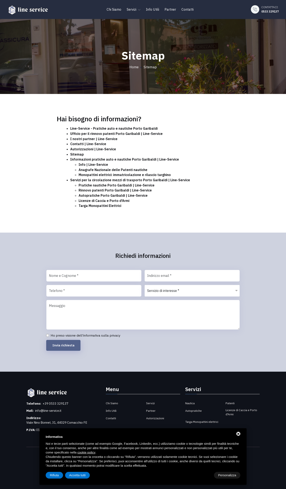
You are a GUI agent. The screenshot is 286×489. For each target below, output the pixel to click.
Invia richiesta (64, 343)
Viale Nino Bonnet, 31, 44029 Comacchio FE (58, 420)
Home (134, 67)
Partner (170, 9)
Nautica (190, 401)
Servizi (133, 9)
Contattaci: (268, 9)
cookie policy (86, 452)
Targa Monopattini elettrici (197, 421)
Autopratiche (193, 408)
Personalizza (59, 475)
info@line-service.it (49, 408)
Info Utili (152, 9)
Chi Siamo (114, 9)
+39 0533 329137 (56, 401)
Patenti (230, 401)
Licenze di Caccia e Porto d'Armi (242, 410)
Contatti (187, 9)
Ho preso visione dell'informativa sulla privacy (85, 333)
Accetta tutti (228, 475)
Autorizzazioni (155, 416)
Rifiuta (204, 475)
